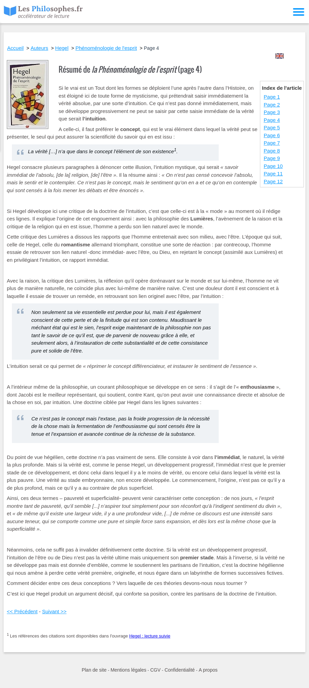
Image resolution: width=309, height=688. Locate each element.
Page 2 (272, 105)
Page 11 (273, 173)
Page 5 (272, 127)
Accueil (15, 48)
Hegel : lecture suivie (149, 636)
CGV (155, 670)
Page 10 (273, 166)
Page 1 (272, 97)
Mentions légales (128, 670)
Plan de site (94, 670)
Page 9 (272, 158)
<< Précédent (22, 611)
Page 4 (272, 120)
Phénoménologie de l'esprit (106, 48)
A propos (208, 670)
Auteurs (39, 48)
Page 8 (272, 151)
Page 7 (272, 143)
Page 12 (273, 181)
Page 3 (272, 112)
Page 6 (272, 135)
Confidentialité (180, 670)
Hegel (61, 48)
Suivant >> (54, 611)
